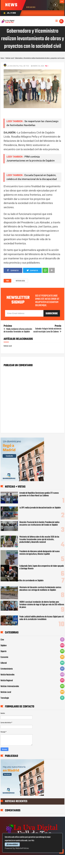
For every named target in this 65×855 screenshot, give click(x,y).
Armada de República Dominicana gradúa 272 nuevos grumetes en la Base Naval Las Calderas (39, 494)
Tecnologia (5, 698)
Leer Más (31, 840)
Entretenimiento (7, 669)
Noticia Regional (7, 680)
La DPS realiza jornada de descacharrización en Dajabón (40, 508)
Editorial (4, 663)
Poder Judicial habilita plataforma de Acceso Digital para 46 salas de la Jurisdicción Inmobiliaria (41, 618)
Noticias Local (20, 280)
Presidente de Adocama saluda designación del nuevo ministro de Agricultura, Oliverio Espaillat (39, 553)
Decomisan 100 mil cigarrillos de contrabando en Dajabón (22, 581)
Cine (2, 640)
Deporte (3, 651)
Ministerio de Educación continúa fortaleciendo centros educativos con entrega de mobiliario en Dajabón (40, 589)
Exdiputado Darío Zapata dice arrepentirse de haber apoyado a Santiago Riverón (41, 567)
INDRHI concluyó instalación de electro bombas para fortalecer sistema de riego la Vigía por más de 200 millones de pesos (41, 604)
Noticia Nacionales (7, 675)
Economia (4, 657)
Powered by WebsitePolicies (17, 848)
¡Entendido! (12, 844)
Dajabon (4, 646)
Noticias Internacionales (10, 686)
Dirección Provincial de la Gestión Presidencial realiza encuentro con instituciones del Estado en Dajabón (39, 523)
